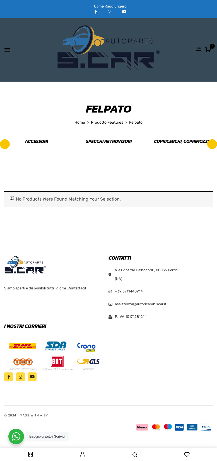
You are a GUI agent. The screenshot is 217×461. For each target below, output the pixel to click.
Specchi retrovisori (109, 141)
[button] (209, 50)
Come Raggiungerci (110, 6)
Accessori (36, 141)
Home (79, 122)
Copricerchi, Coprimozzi (181, 141)
